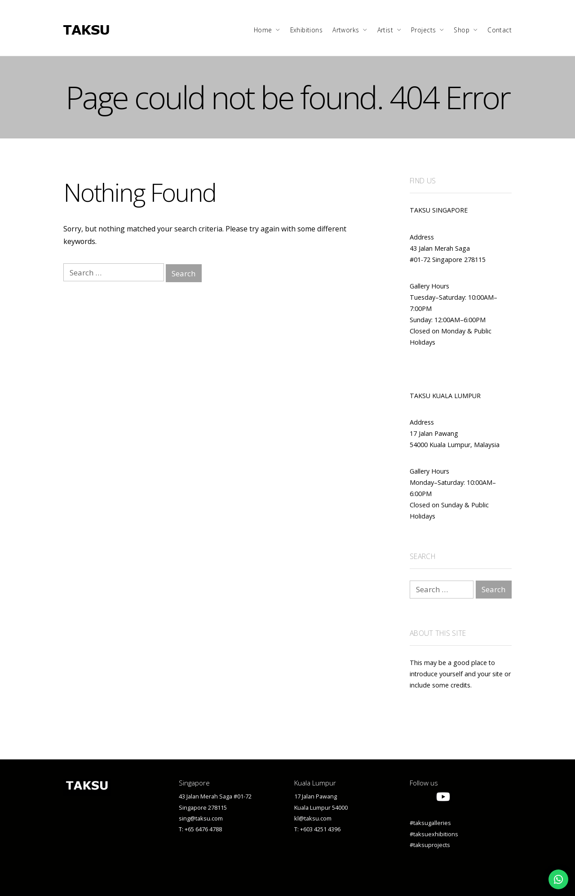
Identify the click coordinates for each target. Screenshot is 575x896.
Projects (423, 30)
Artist (385, 30)
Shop (461, 30)
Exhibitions (306, 30)
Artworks (345, 30)
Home (263, 30)
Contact (499, 30)
